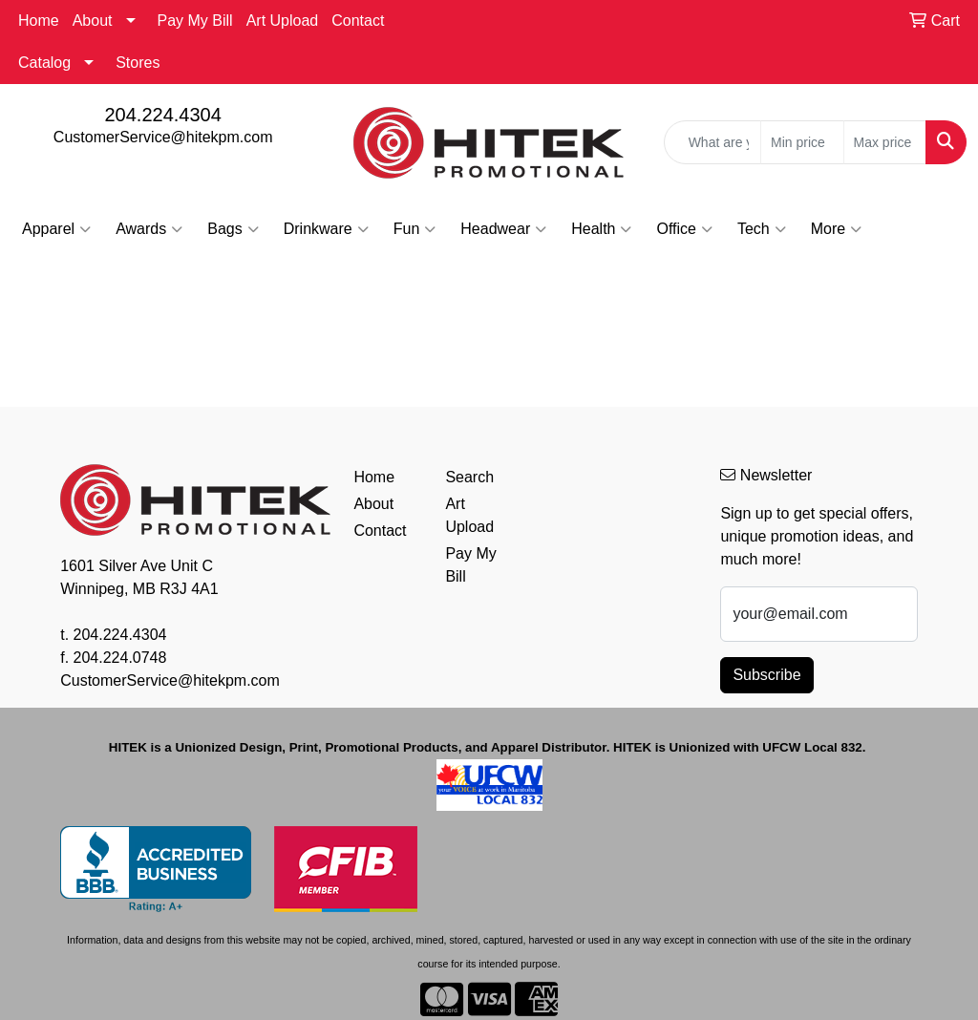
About (93, 20)
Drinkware (326, 229)
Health (601, 229)
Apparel (56, 229)
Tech (761, 229)
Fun (414, 229)
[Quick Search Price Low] (801, 142)
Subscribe (766, 675)
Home (38, 20)
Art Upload (282, 20)
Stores (137, 62)
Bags (232, 229)
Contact (357, 20)
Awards (149, 229)
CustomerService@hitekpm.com (163, 137)
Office (684, 229)
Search (469, 477)
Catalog (44, 62)
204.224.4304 (162, 114)
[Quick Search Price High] (884, 142)
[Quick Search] (712, 142)
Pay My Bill (195, 20)
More (836, 229)
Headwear (503, 229)
